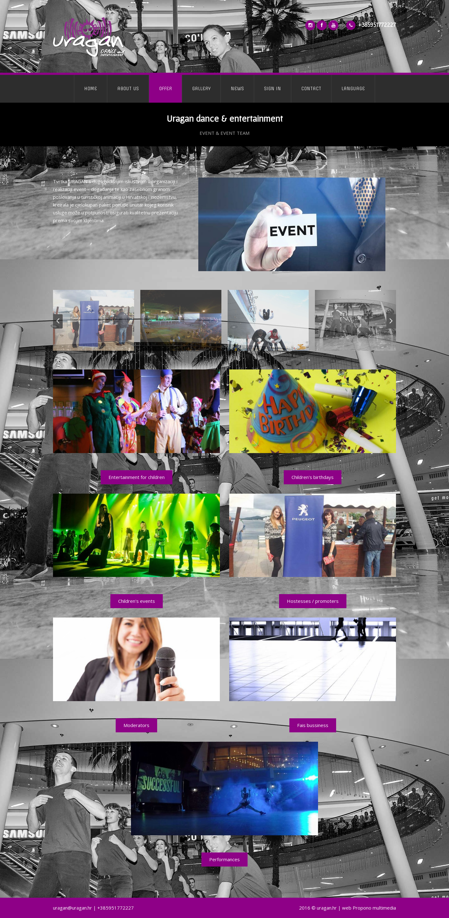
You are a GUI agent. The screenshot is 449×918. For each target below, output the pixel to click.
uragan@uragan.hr (72, 908)
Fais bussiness (312, 725)
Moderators (136, 725)
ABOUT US (128, 88)
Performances (224, 859)
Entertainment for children (137, 477)
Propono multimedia (374, 908)
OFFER (165, 88)
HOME (90, 88)
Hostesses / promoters (313, 601)
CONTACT (311, 88)
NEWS (237, 88)
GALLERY (201, 88)
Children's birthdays (313, 477)
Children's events (136, 601)
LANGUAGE (353, 88)
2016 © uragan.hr (318, 908)
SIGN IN (272, 88)
